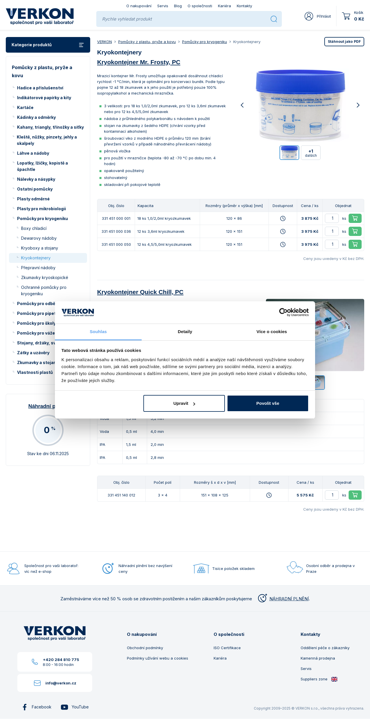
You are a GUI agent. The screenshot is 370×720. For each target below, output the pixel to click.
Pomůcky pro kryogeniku (42, 218)
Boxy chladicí (34, 228)
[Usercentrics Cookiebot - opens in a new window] (283, 312)
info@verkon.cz (60, 683)
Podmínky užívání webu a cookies (157, 658)
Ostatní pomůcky (35, 189)
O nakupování (138, 5)
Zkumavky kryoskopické (44, 277)
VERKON (104, 41)
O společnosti (200, 5)
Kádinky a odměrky (36, 117)
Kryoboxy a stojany (39, 247)
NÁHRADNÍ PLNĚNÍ (283, 598)
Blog (178, 5)
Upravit (184, 403)
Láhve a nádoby (33, 153)
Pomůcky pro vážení (38, 333)
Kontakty (244, 5)
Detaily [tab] (185, 331)
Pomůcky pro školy (36, 323)
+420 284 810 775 (61, 659)
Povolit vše (267, 403)
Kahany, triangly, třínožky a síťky (50, 127)
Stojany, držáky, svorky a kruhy (49, 342)
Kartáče (25, 107)
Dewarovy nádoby (39, 238)
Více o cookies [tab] (271, 331)
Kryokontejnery (36, 257)
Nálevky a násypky (36, 179)
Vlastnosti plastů (35, 372)
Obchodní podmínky (145, 647)
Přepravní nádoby (38, 267)
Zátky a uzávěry (33, 352)
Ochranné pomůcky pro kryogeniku (43, 290)
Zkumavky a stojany (37, 362)
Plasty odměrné (33, 198)
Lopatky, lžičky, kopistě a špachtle (42, 166)
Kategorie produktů (48, 45)
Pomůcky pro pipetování (42, 313)
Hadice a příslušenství (40, 87)
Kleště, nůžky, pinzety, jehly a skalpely (47, 140)
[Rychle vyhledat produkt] (184, 19)
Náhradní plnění (48, 406)
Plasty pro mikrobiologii (41, 208)
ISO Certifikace (227, 647)
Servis (162, 5)
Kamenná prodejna (318, 658)
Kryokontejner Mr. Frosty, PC (138, 62)
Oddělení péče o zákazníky (325, 647)
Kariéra (224, 5)
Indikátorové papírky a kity (44, 97)
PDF (344, 41)
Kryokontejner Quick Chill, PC (140, 292)
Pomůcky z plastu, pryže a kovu (147, 41)
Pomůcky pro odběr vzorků (44, 303)
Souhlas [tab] (98, 331)
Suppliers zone (319, 679)
